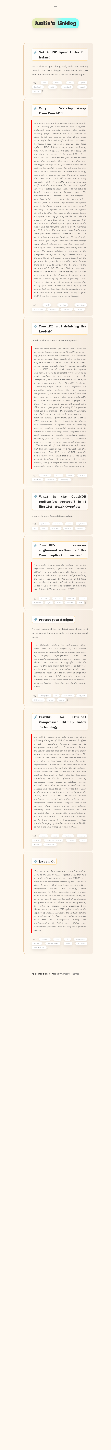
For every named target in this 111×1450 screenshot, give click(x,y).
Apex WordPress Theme (45, 1445)
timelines (51, 803)
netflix (53, 100)
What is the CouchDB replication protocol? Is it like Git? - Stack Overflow (63, 764)
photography (51, 1042)
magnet (80, 100)
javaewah (50, 1285)
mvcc (65, 798)
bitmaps (38, 1266)
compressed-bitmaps (54, 1261)
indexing (39, 466)
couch (59, 731)
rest (50, 915)
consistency (80, 456)
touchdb (80, 904)
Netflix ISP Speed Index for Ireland (63, 56)
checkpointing (40, 461)
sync (82, 793)
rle (67, 1408)
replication (39, 798)
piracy (65, 1047)
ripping (76, 1047)
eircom (38, 105)
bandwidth (39, 100)
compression (52, 1266)
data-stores (79, 461)
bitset (67, 1413)
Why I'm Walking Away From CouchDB (63, 127)
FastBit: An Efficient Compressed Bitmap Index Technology (63, 1072)
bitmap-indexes (54, 1413)
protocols (50, 793)
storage (81, 731)
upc (46, 95)
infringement (53, 1047)
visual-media (79, 1042)
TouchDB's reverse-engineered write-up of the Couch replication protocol (63, 830)
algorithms (67, 1256)
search (38, 1261)
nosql (48, 456)
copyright (39, 1047)
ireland (58, 95)
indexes (71, 1261)
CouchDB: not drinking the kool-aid (63, 488)
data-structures (41, 1418)
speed (81, 95)
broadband (66, 100)
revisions (39, 915)
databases (61, 461)
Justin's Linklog (55, 23)
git (53, 798)
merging (39, 803)
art (65, 1042)
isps (70, 95)
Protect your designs (59, 934)
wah (82, 1261)
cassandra (47, 731)
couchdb (63, 456)
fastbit (46, 1256)
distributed (39, 737)
